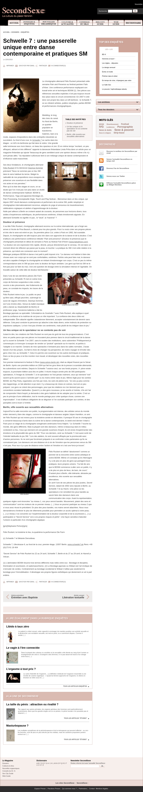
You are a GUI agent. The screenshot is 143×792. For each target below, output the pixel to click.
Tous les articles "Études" (75, 718)
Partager (43, 66)
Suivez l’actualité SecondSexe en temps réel (119, 160)
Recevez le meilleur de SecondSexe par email (122, 152)
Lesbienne (111, 127)
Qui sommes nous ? (69, 788)
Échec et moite (107, 72)
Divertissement (113, 124)
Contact (92, 788)
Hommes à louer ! (108, 59)
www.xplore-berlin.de (50, 362)
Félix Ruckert (8, 168)
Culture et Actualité (67, 23)
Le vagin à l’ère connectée (23, 647)
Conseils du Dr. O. (9, 771)
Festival (125, 124)
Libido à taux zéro (17, 626)
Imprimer (10, 66)
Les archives (104, 102)
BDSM (101, 124)
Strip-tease (119, 133)
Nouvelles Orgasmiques (48, 23)
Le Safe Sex (106, 85)
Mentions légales (102, 788)
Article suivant (67, 596)
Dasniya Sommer (35, 168)
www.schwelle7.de (75, 544)
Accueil (12, 23)
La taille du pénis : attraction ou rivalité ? (32, 704)
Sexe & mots (105, 130)
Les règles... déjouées (110, 63)
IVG (101, 126)
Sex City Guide (100, 23)
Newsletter (139, 4)
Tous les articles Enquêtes (75, 686)
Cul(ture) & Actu (8, 766)
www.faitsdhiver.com (78, 242)
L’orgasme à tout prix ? (21, 668)
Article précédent (28, 596)
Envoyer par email (26, 66)
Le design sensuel (108, 67)
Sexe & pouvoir (124, 129)
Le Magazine (7, 761)
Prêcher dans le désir (110, 76)
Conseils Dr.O (85, 23)
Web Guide (116, 23)
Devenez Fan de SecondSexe (118, 168)
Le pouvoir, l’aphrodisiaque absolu (114, 89)
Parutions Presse (54, 788)
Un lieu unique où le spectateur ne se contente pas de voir (77, 129)
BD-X (104, 54)
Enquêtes (25, 32)
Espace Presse (40, 788)
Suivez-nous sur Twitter (116, 176)
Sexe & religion (105, 133)
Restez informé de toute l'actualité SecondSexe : (88, 763)
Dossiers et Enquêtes (29, 23)
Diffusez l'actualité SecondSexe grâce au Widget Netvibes (121, 184)
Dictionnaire (133, 23)
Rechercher (103, 11)
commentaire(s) (59, 66)
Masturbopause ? (17, 725)
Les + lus (109, 49)
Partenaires (83, 788)
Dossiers (15, 32)
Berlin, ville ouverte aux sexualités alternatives (76, 135)
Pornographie (125, 127)
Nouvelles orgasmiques (10, 768)
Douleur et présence (75, 123)
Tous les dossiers (106, 109)
